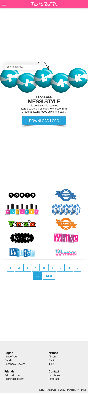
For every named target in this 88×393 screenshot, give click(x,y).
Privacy (41, 390)
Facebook (54, 375)
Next (49, 276)
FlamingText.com (14, 378)
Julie (51, 364)
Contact (54, 371)
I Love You (11, 356)
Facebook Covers (15, 364)
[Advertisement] (44, 36)
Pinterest (54, 378)
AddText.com (12, 375)
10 (37, 276)
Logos (9, 353)
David (52, 360)
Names (53, 353)
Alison (52, 356)
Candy (8, 360)
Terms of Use (51, 390)
